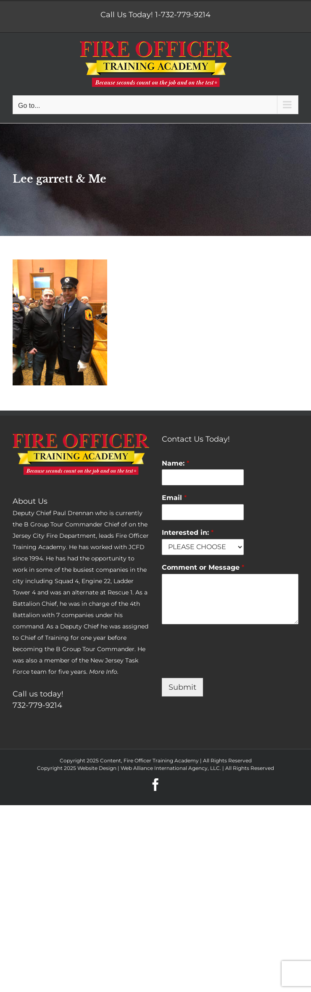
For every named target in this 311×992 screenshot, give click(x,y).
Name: (175, 463)
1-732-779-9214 (183, 14)
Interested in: (187, 533)
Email (174, 498)
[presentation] (226, 664)
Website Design (96, 768)
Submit (182, 687)
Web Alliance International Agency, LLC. (171, 768)
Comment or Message (203, 567)
